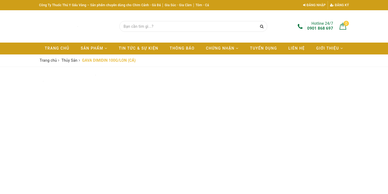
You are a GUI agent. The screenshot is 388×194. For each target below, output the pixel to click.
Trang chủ (57, 48)
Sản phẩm (94, 48)
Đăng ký (339, 5)
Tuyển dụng (263, 48)
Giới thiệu (329, 48)
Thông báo (182, 48)
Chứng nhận (222, 48)
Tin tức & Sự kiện (138, 48)
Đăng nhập (314, 5)
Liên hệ (296, 48)
